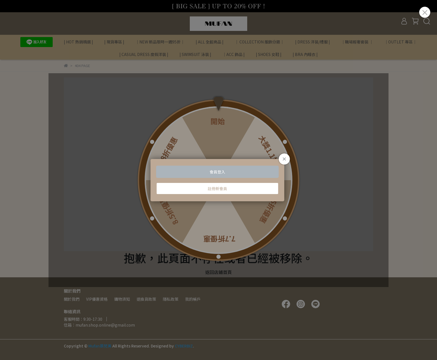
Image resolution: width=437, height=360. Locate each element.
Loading (218, 180)
